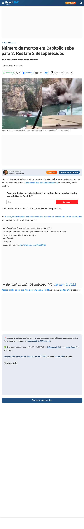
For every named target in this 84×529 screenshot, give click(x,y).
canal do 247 (71, 347)
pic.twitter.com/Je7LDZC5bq (32, 245)
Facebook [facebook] (27, 72)
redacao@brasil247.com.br (38, 341)
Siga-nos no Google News (69, 172)
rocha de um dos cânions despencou (41, 182)
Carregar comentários (42, 400)
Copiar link (59, 72)
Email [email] (38, 72)
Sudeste (12, 43)
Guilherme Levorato (16, 173)
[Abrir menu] (3, 3)
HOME (4, 43)
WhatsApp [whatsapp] (7, 72)
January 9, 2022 (65, 284)
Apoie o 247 (51, 172)
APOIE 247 (71, 3)
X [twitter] (17, 72)
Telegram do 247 (54, 347)
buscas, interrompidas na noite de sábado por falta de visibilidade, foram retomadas (43, 216)
